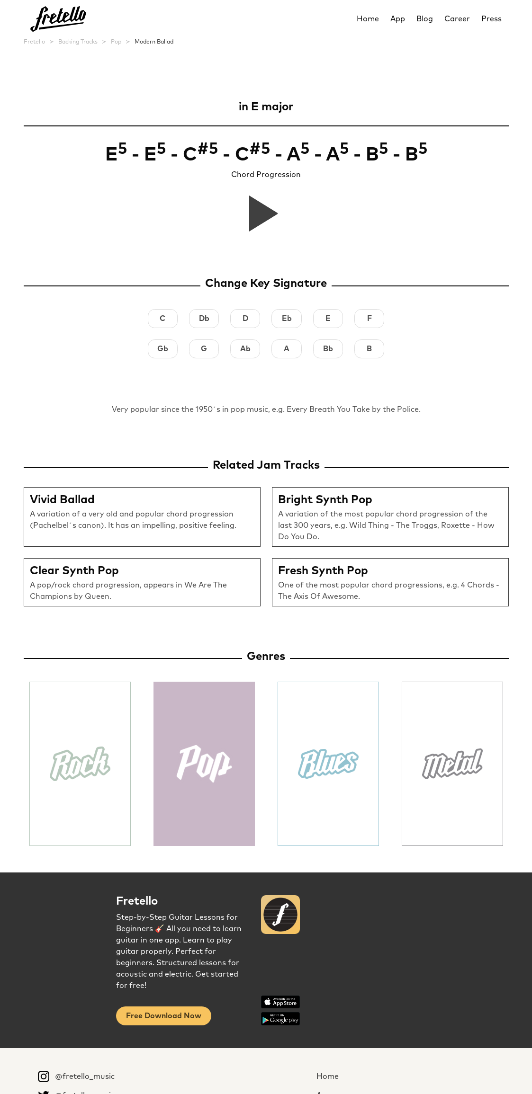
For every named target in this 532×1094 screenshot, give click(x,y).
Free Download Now (163, 1016)
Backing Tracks (78, 42)
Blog (424, 19)
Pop (116, 42)
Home (368, 19)
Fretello (34, 42)
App (397, 19)
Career (457, 19)
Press (491, 19)
